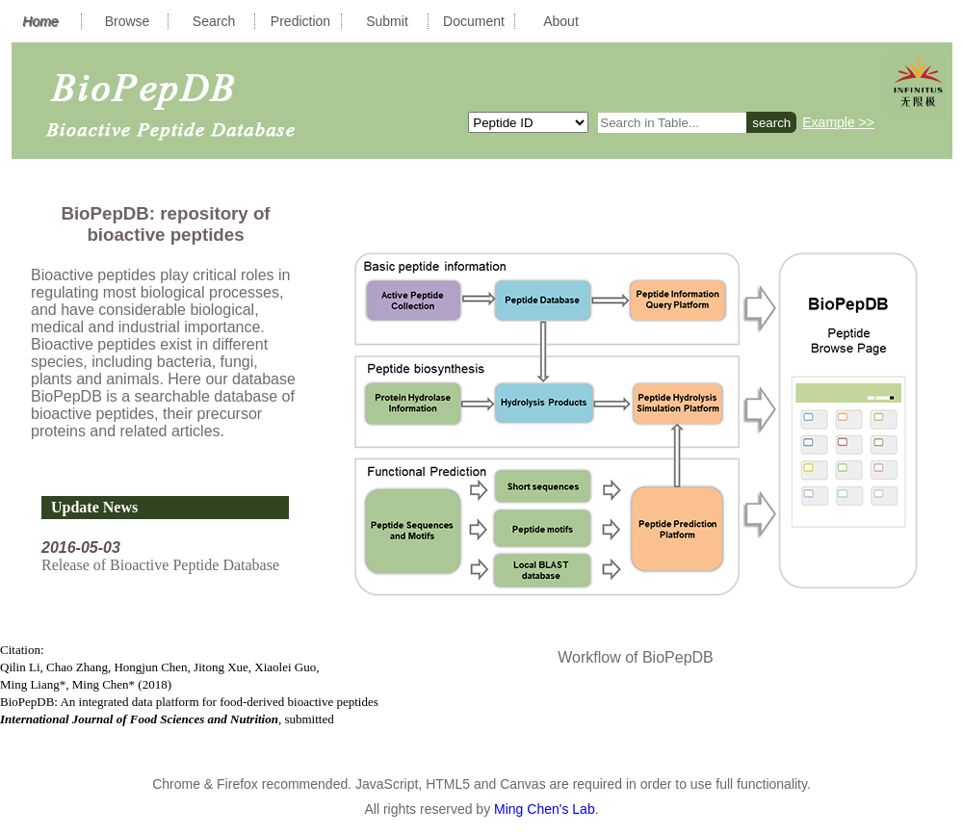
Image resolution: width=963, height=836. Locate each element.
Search (214, 21)
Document (474, 21)
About (561, 21)
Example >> (838, 122)
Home (40, 21)
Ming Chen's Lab (544, 809)
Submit (387, 21)
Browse (127, 21)
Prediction (300, 21)
